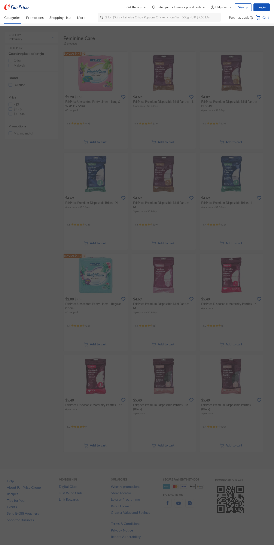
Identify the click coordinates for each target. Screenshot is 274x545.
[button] (251, 18)
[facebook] (167, 506)
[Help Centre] (221, 7)
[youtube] (178, 506)
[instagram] (189, 506)
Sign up (243, 7)
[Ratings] (78, 123)
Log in (262, 7)
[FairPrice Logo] (16, 7)
